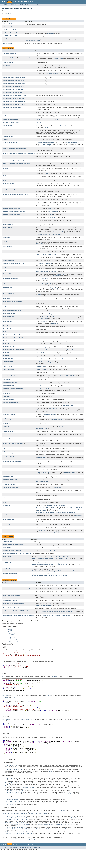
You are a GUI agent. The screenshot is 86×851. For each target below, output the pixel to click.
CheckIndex (6, 65)
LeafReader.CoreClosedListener (12, 32)
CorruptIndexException (10, 585)
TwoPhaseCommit (8, 43)
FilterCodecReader (8, 183)
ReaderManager (7, 419)
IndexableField (7, 23)
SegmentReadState (8, 451)
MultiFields (6, 343)
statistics (54, 676)
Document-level (13, 641)
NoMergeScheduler (8, 369)
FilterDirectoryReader (9, 189)
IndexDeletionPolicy (9, 224)
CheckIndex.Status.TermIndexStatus (14, 101)
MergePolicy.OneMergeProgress (12, 310)
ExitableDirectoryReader (10, 142)
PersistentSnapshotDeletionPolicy (13, 388)
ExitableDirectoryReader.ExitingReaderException (18, 588)
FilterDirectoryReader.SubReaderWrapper (15, 194)
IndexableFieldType (8, 26)
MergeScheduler (8, 321)
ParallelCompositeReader (10, 382)
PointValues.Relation (9, 562)
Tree (22, 1)
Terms (4, 502)
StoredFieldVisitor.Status (10, 569)
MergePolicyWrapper (9, 313)
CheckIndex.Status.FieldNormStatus (14, 83)
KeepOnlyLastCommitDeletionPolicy (14, 263)
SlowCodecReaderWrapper (11, 469)
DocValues (6, 139)
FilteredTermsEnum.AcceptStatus (13, 544)
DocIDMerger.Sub (22, 130)
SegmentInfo (6, 434)
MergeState (6, 325)
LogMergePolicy (7, 287)
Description (8, 13)
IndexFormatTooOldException (12, 595)
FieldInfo (5, 168)
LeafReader (6, 267)
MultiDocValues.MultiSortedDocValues (14, 334)
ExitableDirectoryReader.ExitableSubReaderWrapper (19, 156)
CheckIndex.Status (8, 73)
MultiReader (6, 352)
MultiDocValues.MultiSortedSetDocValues (15, 337)
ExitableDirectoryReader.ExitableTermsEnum (16, 163)
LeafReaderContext (8, 270)
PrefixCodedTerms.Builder (10, 402)
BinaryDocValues (8, 62)
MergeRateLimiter (8, 316)
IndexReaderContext (9, 241)
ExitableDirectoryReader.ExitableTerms (15, 160)
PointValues (6, 393)
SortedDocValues (8, 476)
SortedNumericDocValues (10, 479)
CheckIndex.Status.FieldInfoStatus (13, 80)
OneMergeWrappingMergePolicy (12, 375)
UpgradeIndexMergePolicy (11, 530)
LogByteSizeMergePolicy (10, 278)
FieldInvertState (8, 176)
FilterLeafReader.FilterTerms (11, 214)
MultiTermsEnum (8, 358)
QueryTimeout (7, 38)
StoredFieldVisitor (8, 490)
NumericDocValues (8, 372)
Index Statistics (9, 636)
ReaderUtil (6, 426)
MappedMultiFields (8, 293)
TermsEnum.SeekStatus (10, 573)
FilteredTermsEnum (8, 199)
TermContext (6, 497)
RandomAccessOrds (9, 414)
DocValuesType (7, 541)
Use (19, 1)
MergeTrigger (7, 556)
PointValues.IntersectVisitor (11, 35)
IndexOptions (7, 547)
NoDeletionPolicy (8, 361)
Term (4, 494)
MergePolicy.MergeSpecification (12, 301)
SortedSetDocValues (9, 484)
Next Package (13, 4)
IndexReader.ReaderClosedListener (13, 29)
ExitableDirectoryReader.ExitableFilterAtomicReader (19, 153)
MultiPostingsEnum (8, 346)
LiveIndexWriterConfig (9, 273)
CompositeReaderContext (10, 119)
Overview (3, 1)
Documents (11, 633)
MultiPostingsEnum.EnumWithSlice (13, 349)
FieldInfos (6, 173)
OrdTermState (7, 379)
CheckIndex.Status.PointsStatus (12, 92)
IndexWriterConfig (8, 260)
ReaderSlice (6, 423)
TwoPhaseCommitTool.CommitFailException (16, 610)
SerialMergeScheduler (9, 456)
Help (33, 1)
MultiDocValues (7, 331)
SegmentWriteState (9, 453)
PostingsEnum (7, 396)
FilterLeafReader (8, 202)
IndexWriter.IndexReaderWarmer (13, 254)
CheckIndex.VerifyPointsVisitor (12, 107)
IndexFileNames (7, 227)
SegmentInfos (7, 438)
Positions (11, 634)
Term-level (11, 637)
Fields (4, 180)
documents (5, 697)
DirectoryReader (8, 125)
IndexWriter (6, 251)
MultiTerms (6, 355)
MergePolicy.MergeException (11, 607)
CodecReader (7, 112)
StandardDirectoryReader (10, 487)
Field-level (11, 638)
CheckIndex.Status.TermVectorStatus (14, 104)
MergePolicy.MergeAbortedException (14, 603)
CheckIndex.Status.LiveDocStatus (13, 89)
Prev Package (4, 4)
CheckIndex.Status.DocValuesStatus (14, 77)
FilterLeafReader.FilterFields (11, 208)
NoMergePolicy (7, 366)
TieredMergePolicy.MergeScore (12, 524)
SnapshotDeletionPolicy (10, 472)
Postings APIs (9, 629)
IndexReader (27, 57)
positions (13, 697)
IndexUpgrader (7, 246)
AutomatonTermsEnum (9, 53)
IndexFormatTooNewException (12, 591)
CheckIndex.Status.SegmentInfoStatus (14, 95)
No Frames (28, 4)
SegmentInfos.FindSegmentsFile (13, 443)
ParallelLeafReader (8, 385)
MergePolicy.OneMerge (10, 306)
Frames (22, 4)
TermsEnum (6, 505)
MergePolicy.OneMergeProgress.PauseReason (17, 553)
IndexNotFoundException (10, 600)
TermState (6, 514)
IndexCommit (7, 220)
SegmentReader (7, 448)
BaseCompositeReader (9, 57)
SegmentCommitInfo (9, 431)
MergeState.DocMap (9, 328)
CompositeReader (8, 115)
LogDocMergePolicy (9, 283)
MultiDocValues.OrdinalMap (11, 340)
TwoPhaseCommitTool (9, 527)
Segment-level (12, 640)
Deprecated (27, 1)
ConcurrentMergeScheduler (11, 122)
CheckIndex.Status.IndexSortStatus (13, 86)
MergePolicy (6, 298)
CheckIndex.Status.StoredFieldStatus (14, 98)
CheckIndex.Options (9, 70)
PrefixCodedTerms (8, 399)
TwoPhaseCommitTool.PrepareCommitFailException (18, 615)
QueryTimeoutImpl (8, 408)
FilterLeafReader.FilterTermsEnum (13, 217)
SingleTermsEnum (8, 466)
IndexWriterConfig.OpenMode (12, 550)
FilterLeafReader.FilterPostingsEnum (14, 211)
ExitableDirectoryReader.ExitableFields (15, 148)
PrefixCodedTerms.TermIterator (12, 405)
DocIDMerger (7, 130)
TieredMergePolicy (8, 519)
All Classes (37, 4)
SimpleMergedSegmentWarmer (12, 461)
